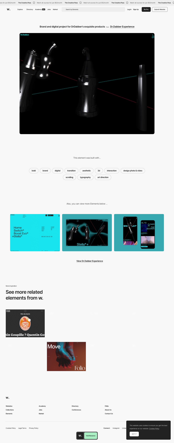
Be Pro (146, 9)
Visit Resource (90, 436)
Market (55, 9)
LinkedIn (125, 428)
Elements (9, 414)
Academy (40, 9)
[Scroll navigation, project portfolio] (66, 324)
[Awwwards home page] (80, 435)
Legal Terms (22, 428)
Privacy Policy (33, 428)
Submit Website (159, 9)
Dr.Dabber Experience (122, 26)
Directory (30, 9)
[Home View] (87, 232)
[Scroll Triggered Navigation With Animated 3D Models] (148, 356)
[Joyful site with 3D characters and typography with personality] (25, 356)
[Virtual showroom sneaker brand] (148, 324)
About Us (108, 410)
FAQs (107, 406)
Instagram (116, 428)
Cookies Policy (11, 428)
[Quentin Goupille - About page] (25, 323)
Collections (10, 410)
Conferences (76, 410)
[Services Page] (107, 324)
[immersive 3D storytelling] (107, 356)
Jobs (49, 9)
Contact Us (109, 414)
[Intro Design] (66, 356)
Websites (9, 406)
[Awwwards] (8, 9)
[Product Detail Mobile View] (139, 232)
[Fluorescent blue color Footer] (35, 232)
